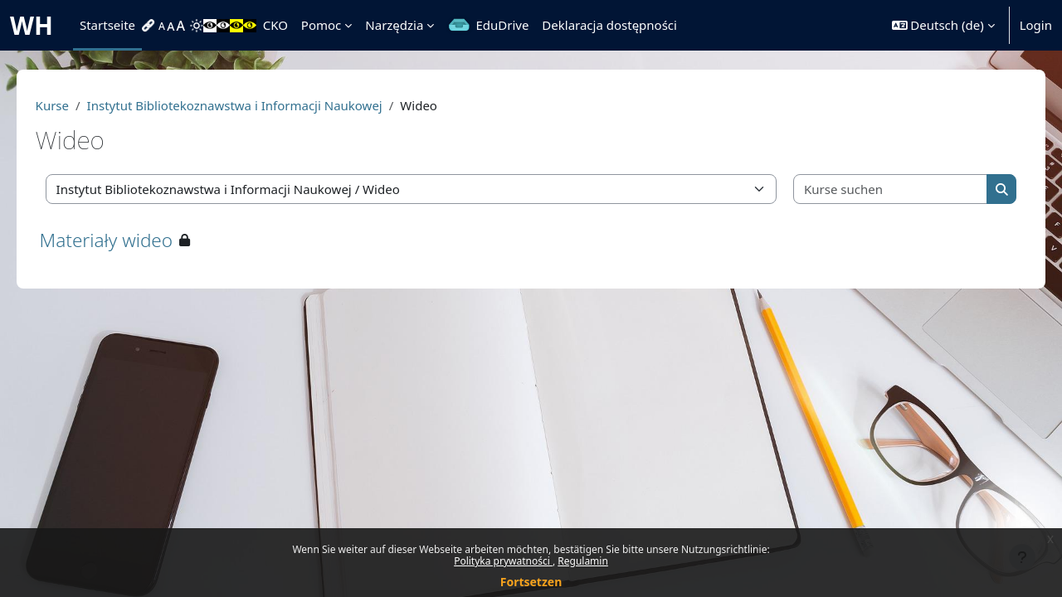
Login (1036, 25)
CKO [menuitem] (275, 25)
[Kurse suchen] (872, 189)
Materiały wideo (129, 240)
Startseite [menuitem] (107, 25)
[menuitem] (150, 26)
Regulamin (583, 561)
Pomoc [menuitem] (321, 25)
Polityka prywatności (503, 561)
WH (31, 25)
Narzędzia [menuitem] (394, 25)
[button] (943, 25)
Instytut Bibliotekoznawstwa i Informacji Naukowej (258, 105)
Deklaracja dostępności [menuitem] (609, 25)
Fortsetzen (531, 582)
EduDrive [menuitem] (502, 25)
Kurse (75, 105)
